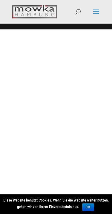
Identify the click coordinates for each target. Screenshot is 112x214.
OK (87, 207)
